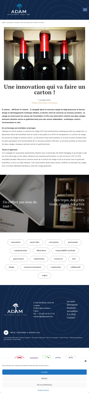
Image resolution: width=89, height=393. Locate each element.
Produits (71, 307)
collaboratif (75, 267)
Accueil (71, 301)
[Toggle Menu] (85, 10)
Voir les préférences (44, 385)
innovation (43, 103)
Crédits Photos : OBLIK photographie (70, 337)
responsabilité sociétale (65, 250)
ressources (58, 258)
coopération (56, 267)
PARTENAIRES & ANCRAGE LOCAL (28, 333)
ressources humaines (32, 267)
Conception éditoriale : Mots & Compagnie (45, 337)
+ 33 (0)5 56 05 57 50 (46, 313)
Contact (71, 317)
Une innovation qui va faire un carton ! (18, 9)
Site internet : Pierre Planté (12, 339)
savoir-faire (34, 242)
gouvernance (18, 258)
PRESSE (13, 333)
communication (20, 250)
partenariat (73, 242)
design (11, 267)
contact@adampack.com (43, 316)
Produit (34, 103)
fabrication (41, 250)
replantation (39, 258)
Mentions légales (43, 390)
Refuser (44, 378)
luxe (74, 258)
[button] (85, 361)
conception (53, 103)
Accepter (44, 372)
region (44, 275)
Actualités (72, 311)
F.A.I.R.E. (71, 314)
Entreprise (72, 304)
